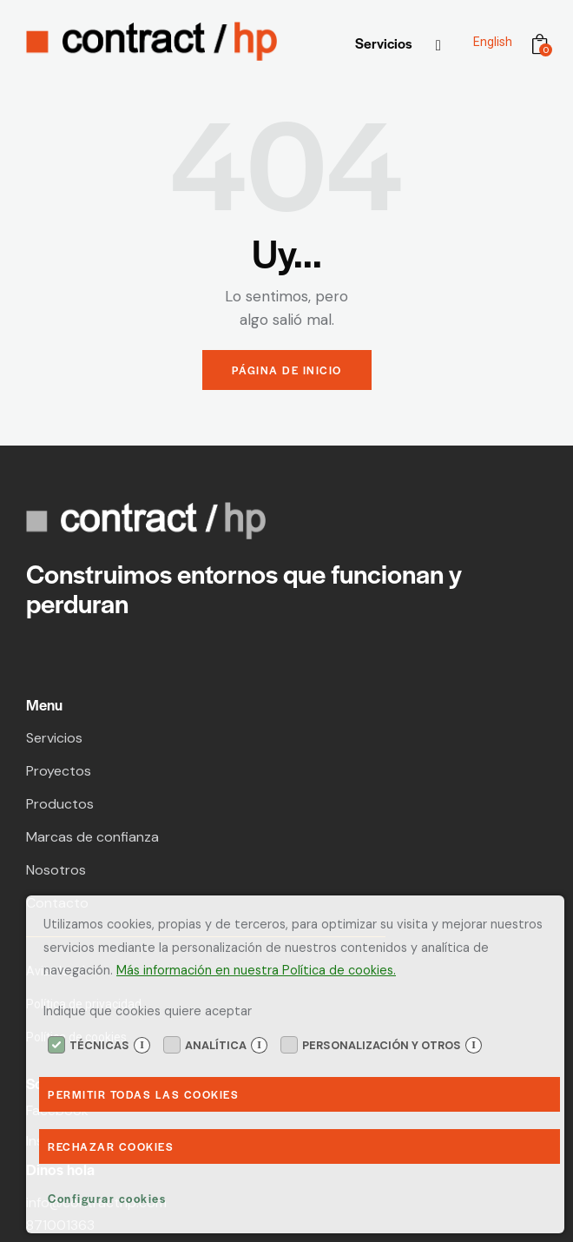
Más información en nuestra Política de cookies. (256, 970)
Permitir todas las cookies (143, 1094)
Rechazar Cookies (111, 1146)
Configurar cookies (107, 1198)
